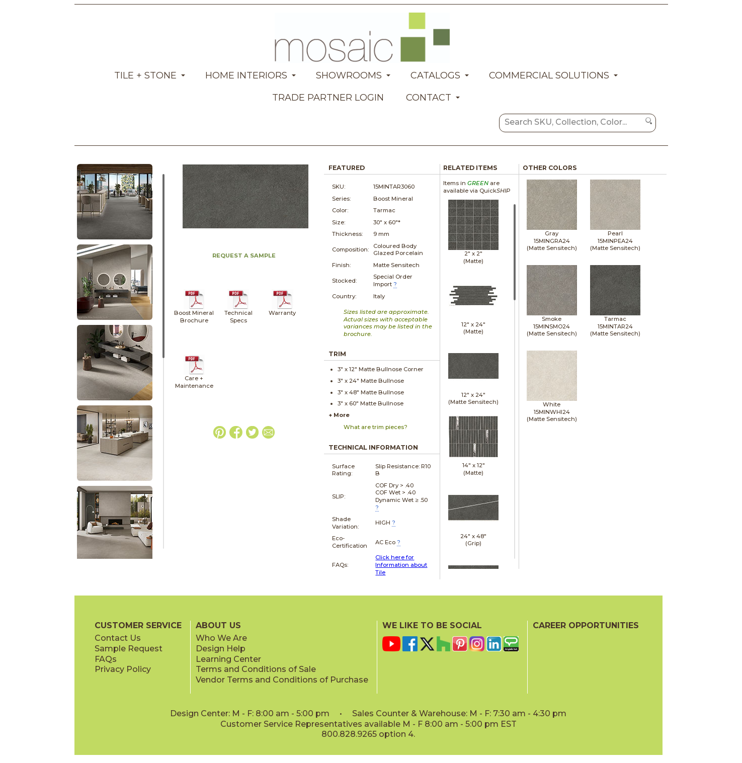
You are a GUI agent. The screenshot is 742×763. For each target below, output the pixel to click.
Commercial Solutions (549, 75)
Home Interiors (246, 75)
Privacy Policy (123, 669)
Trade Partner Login (328, 97)
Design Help (220, 648)
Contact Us (118, 638)
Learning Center (228, 659)
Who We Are (221, 638)
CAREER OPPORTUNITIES (586, 625)
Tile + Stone (145, 75)
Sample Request (128, 648)
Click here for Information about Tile (401, 564)
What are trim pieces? (375, 427)
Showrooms (349, 75)
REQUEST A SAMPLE (244, 255)
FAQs (106, 659)
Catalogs (435, 75)
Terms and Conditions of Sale (256, 669)
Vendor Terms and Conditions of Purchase (282, 680)
